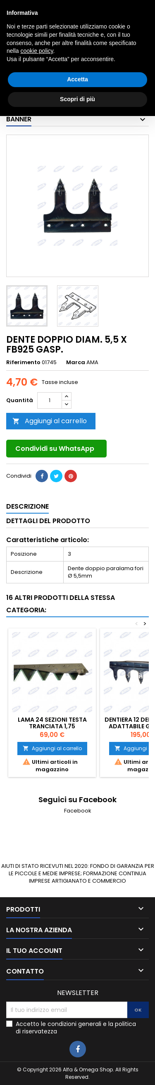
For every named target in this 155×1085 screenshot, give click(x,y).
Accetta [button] (77, 1048)
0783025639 (53, 6)
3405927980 (123, 6)
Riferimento (23, 362)
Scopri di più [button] (77, 1068)
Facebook (77, 811)
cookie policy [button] (36, 1020)
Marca (75, 362)
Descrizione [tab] (27, 506)
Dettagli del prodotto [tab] (48, 521)
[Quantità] (49, 400)
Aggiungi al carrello (49, 421)
